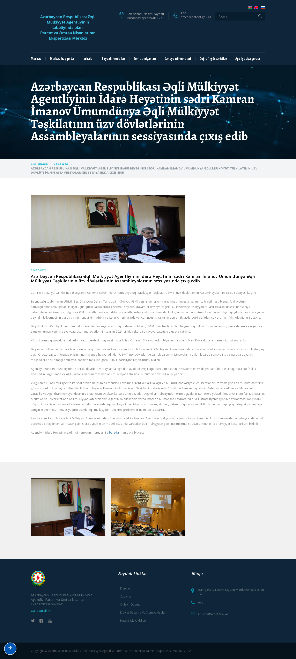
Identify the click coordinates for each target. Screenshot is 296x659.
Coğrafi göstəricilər (213, 58)
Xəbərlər (60, 164)
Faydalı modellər (113, 58)
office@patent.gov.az (195, 17)
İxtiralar (88, 58)
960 (200, 603)
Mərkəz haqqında (62, 58)
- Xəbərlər (124, 596)
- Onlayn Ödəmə (129, 604)
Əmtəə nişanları (145, 58)
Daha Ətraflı (40, 611)
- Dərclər (124, 588)
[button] (10, 649)
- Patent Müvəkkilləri (132, 620)
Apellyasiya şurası (247, 58)
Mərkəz (36, 58)
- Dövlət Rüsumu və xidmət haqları (142, 612)
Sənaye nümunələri (177, 58)
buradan (114, 432)
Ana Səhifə (39, 164)
